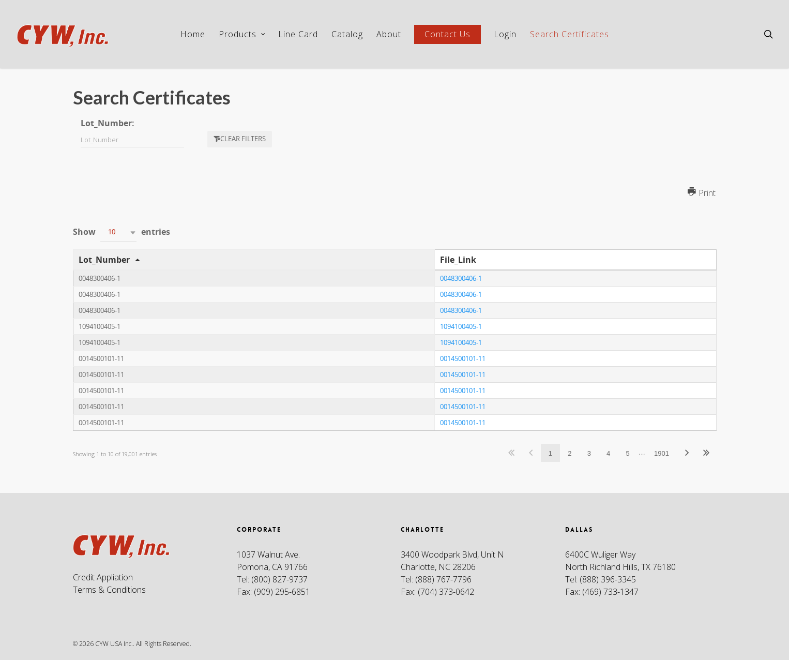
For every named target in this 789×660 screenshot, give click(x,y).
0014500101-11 (462, 358)
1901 (661, 453)
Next (686, 453)
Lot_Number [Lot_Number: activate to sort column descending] (104, 259)
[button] (118, 232)
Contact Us (447, 34)
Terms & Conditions (109, 589)
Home (192, 34)
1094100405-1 (461, 326)
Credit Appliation (103, 577)
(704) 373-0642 (446, 591)
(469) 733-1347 (610, 591)
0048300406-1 (461, 278)
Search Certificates (569, 34)
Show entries (121, 232)
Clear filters (243, 138)
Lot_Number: (107, 123)
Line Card (298, 34)
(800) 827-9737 (279, 579)
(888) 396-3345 (608, 579)
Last (706, 453)
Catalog (347, 34)
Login (505, 34)
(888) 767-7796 (443, 579)
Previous (530, 453)
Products (242, 34)
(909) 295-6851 (282, 591)
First (512, 453)
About (388, 34)
